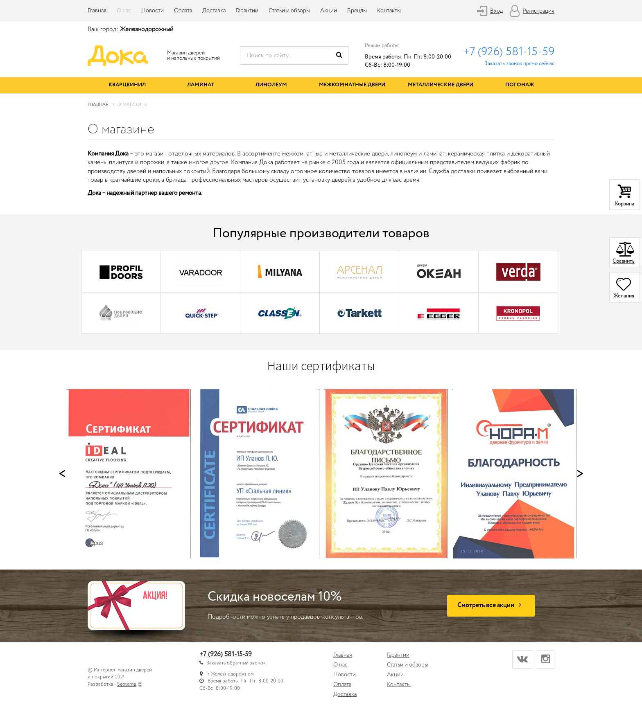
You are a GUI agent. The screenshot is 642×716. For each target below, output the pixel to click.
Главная (97, 11)
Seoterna (126, 684)
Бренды (357, 11)
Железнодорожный (146, 29)
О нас (124, 11)
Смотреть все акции (490, 605)
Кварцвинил (127, 85)
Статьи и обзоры (289, 11)
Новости (152, 11)
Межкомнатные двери (352, 85)
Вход (496, 11)
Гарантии (247, 11)
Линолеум (271, 85)
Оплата (183, 11)
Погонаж (519, 85)
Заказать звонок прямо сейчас (519, 64)
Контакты (389, 11)
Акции (328, 11)
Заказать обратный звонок (236, 663)
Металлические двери (440, 85)
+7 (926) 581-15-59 (508, 52)
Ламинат (200, 85)
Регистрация (538, 11)
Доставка (214, 11)
